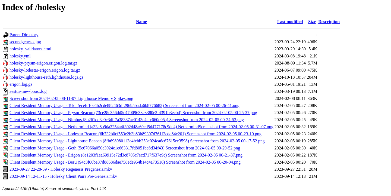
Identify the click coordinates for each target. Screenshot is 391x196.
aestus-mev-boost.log (28, 91)
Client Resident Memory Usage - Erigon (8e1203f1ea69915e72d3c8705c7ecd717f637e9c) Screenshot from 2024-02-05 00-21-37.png (126, 155)
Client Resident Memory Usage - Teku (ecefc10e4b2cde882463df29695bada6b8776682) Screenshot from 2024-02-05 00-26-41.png (124, 105)
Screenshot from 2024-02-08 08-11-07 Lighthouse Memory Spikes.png (71, 98)
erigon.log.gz (21, 84)
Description (329, 21)
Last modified (290, 21)
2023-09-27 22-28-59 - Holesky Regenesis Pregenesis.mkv (61, 169)
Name (141, 21)
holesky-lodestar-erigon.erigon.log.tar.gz (45, 70)
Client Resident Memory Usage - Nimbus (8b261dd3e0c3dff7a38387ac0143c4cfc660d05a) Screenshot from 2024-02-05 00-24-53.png (127, 119)
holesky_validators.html (30, 49)
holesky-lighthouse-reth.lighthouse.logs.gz (46, 77)
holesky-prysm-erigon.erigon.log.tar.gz (43, 63)
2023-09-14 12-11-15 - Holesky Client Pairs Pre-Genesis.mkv (63, 176)
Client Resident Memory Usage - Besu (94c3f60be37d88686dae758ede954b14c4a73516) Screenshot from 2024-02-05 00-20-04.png (125, 162)
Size (312, 21)
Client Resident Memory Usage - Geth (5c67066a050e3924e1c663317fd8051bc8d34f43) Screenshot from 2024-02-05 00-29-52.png (125, 148)
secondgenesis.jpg (25, 41)
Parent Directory (24, 34)
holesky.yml (20, 56)
